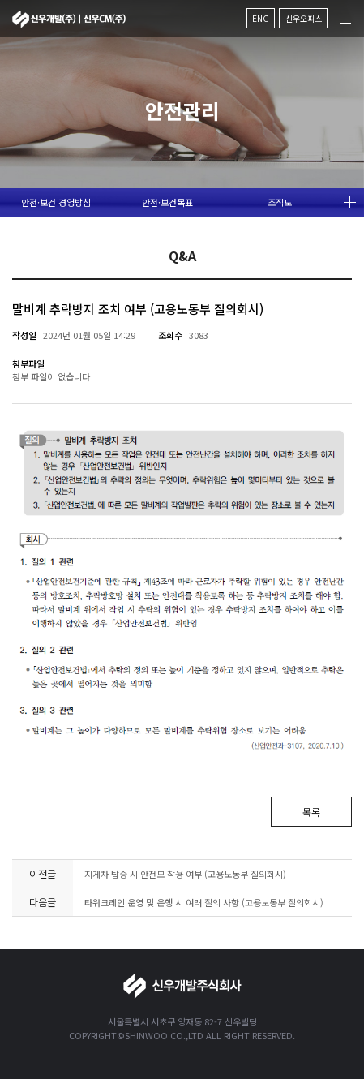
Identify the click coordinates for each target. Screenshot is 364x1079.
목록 (311, 812)
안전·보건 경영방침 (56, 202)
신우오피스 (303, 13)
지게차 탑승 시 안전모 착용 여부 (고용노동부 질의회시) (185, 873)
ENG (260, 13)
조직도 (280, 202)
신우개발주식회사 (69, 14)
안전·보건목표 (167, 202)
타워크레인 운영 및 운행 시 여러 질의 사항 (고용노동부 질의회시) (203, 902)
